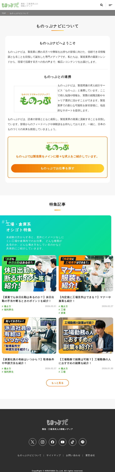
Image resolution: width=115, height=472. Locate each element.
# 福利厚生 (8, 310)
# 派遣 (62, 313)
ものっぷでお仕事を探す (58, 168)
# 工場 (62, 310)
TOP (4, 13)
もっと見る (57, 383)
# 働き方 (6, 306)
